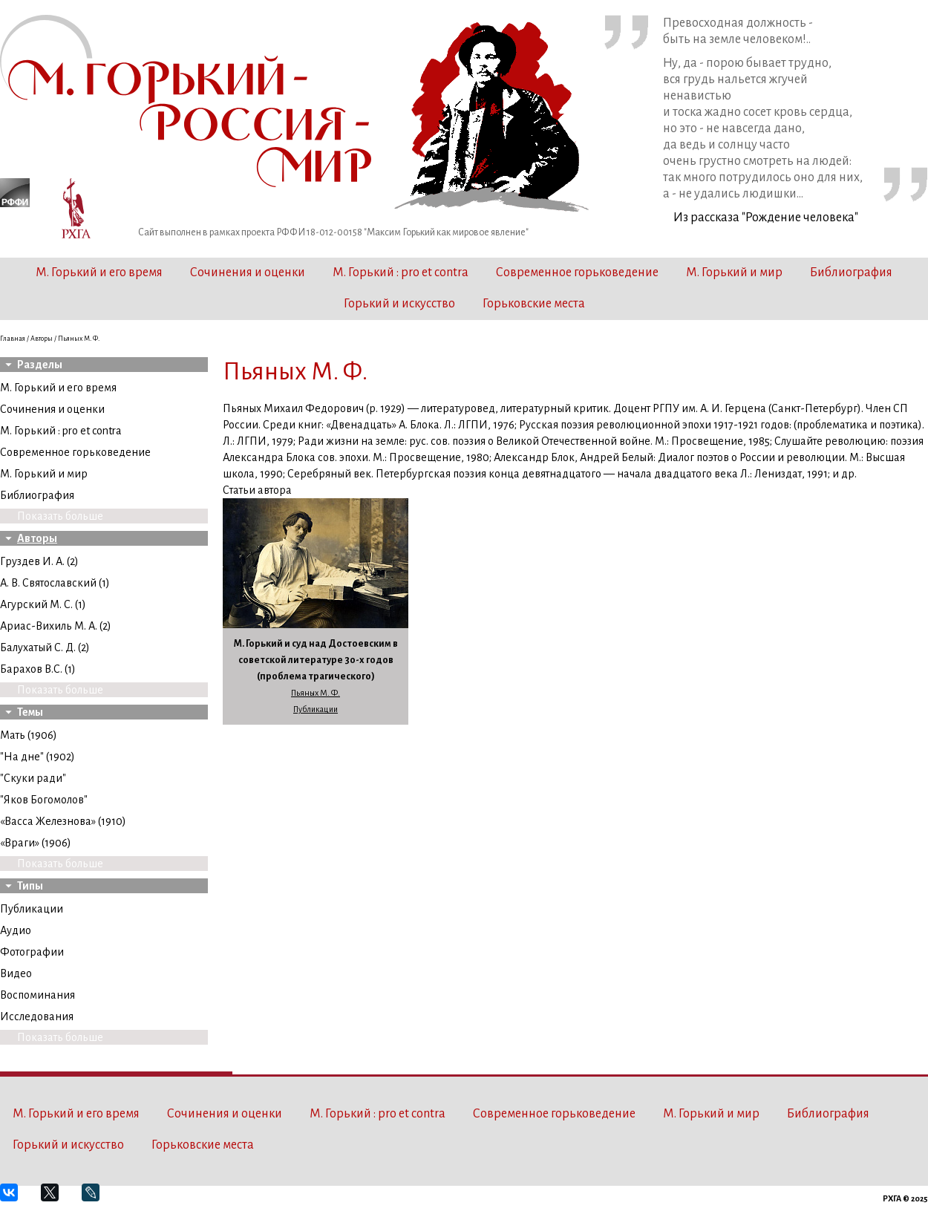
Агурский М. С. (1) (43, 604)
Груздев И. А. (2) (39, 561)
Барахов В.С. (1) (38, 669)
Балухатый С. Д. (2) (45, 647)
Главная (12, 338)
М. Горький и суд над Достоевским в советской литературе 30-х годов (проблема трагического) (316, 660)
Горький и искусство (399, 303)
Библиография (851, 272)
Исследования (36, 1016)
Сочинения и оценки (247, 272)
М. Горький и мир (734, 272)
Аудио (15, 930)
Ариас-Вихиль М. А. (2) (55, 626)
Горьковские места (534, 303)
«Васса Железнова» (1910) (63, 821)
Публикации (31, 909)
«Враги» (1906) (35, 843)
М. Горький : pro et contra (400, 272)
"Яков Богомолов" (44, 800)
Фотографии (32, 952)
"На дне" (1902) (37, 757)
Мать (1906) (28, 735)
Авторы (41, 338)
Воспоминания (37, 995)
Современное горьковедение (577, 272)
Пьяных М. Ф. (315, 692)
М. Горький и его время (99, 272)
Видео (16, 973)
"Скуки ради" (33, 778)
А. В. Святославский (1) (55, 583)
